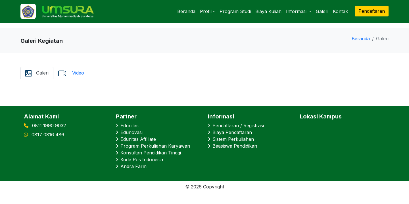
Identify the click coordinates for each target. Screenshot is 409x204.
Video (71, 73)
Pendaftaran (371, 11)
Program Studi (235, 11)
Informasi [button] (297, 11)
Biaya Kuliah (268, 11)
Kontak (340, 11)
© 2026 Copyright (204, 187)
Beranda (186, 11)
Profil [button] (206, 11)
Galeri (322, 11)
